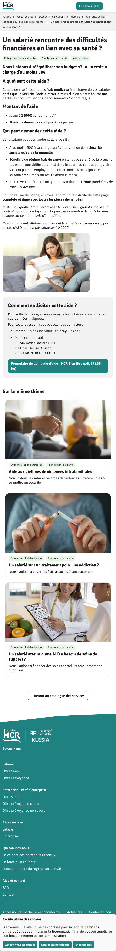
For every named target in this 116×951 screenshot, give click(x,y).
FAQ (6, 887)
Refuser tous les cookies (55, 944)
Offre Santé (11, 771)
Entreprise (10, 836)
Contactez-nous (101, 912)
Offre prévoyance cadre (21, 803)
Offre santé (11, 797)
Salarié (8, 829)
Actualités (74, 912)
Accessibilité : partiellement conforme (31, 912)
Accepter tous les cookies (20, 944)
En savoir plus (83, 944)
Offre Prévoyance (16, 778)
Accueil (7, 16)
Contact (8, 894)
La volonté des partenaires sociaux (29, 855)
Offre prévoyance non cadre (24, 810)
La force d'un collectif (19, 862)
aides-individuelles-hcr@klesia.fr (55, 331)
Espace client (89, 6)
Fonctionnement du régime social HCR (32, 869)
